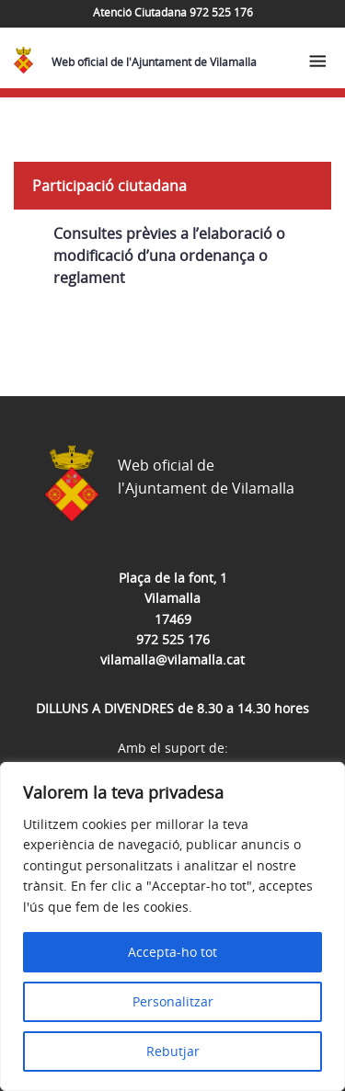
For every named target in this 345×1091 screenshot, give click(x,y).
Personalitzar (172, 1001)
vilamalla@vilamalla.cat (172, 659)
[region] (172, 926)
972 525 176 (173, 639)
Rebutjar (173, 1051)
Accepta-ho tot (172, 951)
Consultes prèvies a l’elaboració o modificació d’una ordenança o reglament (169, 255)
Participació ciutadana (109, 186)
